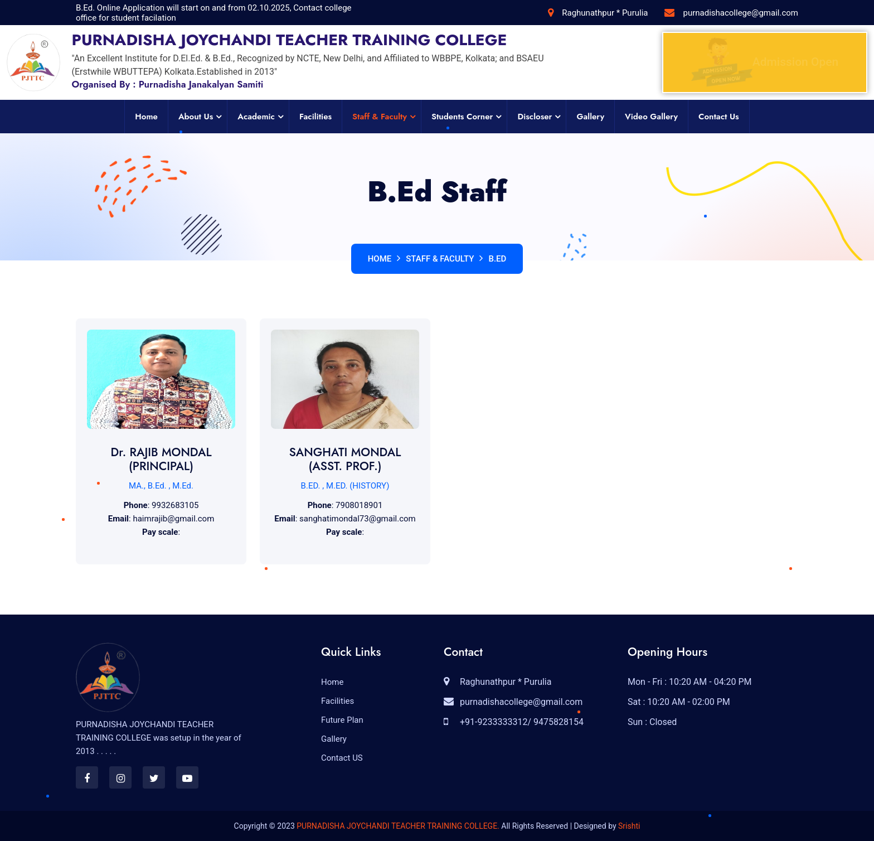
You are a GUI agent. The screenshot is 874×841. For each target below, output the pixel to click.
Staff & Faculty (379, 116)
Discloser (534, 116)
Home (146, 116)
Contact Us (718, 116)
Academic (256, 116)
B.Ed (497, 259)
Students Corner (462, 116)
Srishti (629, 825)
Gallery (590, 116)
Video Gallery (651, 116)
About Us (195, 116)
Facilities (315, 116)
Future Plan (342, 720)
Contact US (342, 758)
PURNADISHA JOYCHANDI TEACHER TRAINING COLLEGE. (398, 825)
